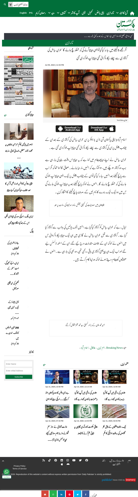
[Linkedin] (60, 460)
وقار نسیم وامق (15, 253)
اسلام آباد (84, 347)
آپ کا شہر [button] (73, 12)
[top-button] (3, 461)
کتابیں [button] (61, 12)
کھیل (90, 12)
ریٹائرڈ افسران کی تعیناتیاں (13, 245)
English (23, 13)
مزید (44, 364)
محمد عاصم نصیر (15, 318)
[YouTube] (72, 460)
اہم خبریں (100, 347)
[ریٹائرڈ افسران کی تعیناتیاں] (27, 247)
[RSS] (41, 460)
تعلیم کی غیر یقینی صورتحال (13, 285)
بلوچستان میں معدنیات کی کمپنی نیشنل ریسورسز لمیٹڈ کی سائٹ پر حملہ (79, 205)
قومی (83, 12)
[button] (5, 4)
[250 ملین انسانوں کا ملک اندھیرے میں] (27, 332)
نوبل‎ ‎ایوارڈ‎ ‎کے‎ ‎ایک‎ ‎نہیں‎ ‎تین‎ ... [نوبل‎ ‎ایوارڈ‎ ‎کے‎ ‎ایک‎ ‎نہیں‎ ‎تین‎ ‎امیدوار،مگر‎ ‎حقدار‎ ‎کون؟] (13, 307)
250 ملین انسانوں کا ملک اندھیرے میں (12, 333)
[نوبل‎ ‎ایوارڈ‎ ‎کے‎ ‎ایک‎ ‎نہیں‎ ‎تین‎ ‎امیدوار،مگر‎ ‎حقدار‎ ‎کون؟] (27, 306)
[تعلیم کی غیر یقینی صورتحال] (27, 287)
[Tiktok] (48, 460)
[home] (132, 13)
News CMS (118, 480)
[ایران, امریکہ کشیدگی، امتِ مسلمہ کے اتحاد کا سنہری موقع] (27, 267)
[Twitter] (79, 460)
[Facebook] (85, 460)
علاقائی (92, 347)
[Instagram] (66, 460)
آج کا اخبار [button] (122, 12)
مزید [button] (51, 12)
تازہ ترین (110, 12)
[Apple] (60, 464)
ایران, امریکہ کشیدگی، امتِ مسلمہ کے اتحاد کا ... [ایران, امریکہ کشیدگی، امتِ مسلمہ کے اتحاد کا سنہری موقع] (11, 268)
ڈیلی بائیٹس (99, 12)
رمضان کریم (40, 12)
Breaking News (114, 347)
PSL (31, 13)
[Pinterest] (54, 460)
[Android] (66, 464)
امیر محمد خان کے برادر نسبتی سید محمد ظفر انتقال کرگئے (85, 325)
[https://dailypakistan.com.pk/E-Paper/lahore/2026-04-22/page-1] (19, 80)
